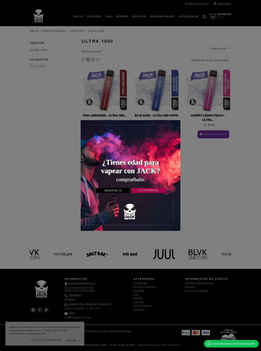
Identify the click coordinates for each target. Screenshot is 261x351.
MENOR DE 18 (112, 190)
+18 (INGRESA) (148, 190)
